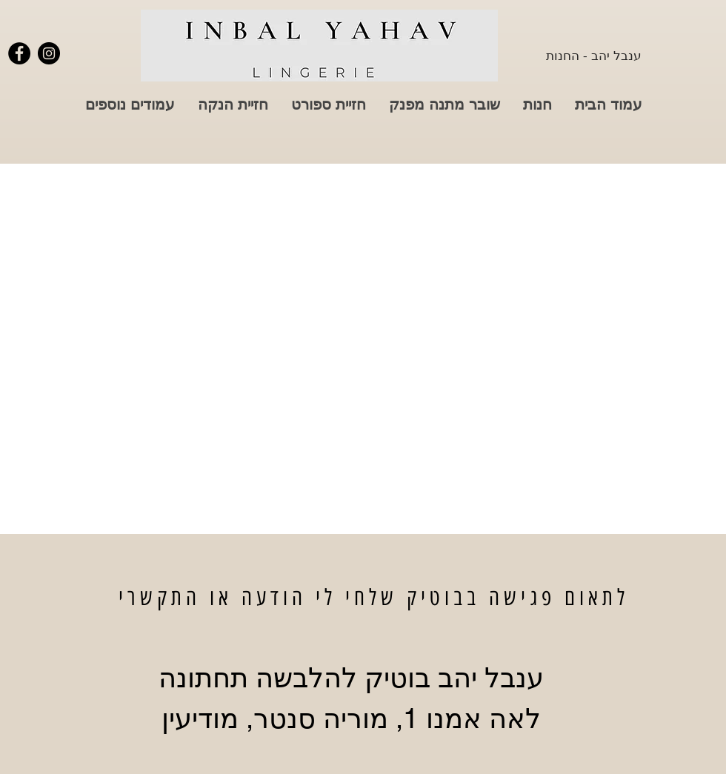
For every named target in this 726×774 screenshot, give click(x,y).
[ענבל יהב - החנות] (593, 55)
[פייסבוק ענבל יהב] (19, 53)
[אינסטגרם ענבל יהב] (49, 53)
